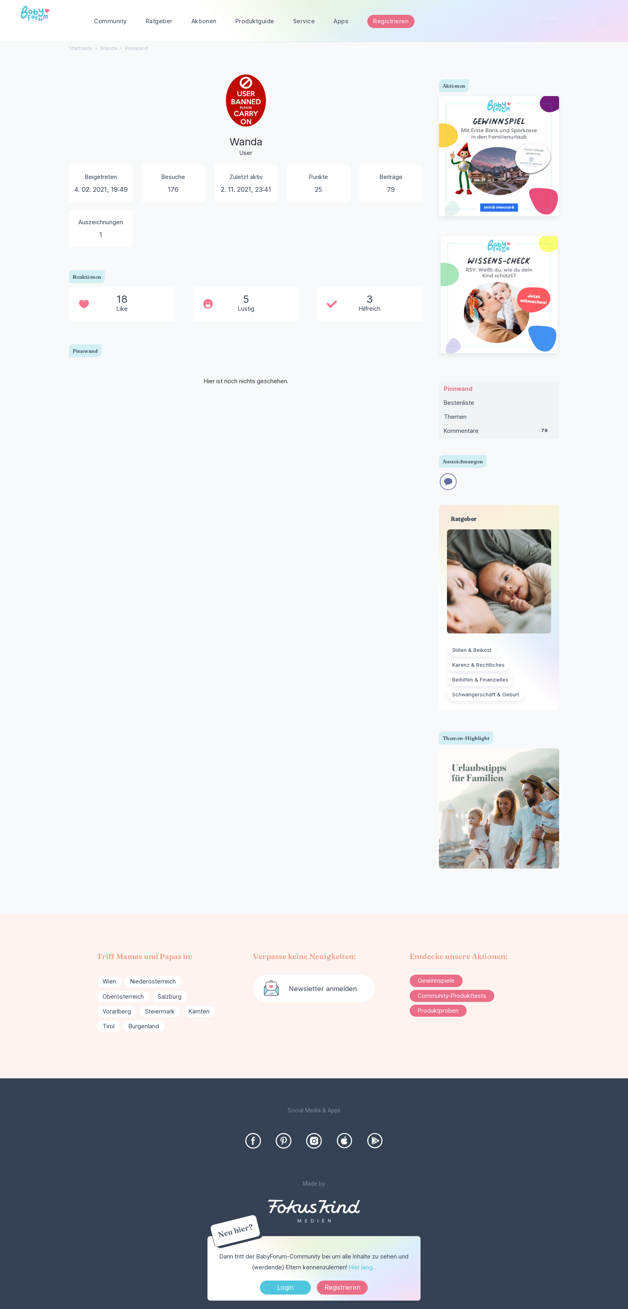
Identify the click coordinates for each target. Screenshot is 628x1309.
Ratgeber (159, 21)
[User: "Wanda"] (246, 122)
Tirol (109, 1026)
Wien (109, 981)
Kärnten (199, 1011)
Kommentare (499, 432)
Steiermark (160, 1011)
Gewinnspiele (436, 980)
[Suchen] (602, 21)
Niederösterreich (153, 981)
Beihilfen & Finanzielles (480, 680)
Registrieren (391, 21)
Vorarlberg (117, 1011)
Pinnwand (458, 388)
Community (110, 21)
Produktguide (254, 21)
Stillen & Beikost (471, 650)
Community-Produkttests (452, 995)
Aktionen (204, 21)
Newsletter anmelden (323, 989)
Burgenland (144, 1026)
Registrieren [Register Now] (342, 1287)
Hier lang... (362, 1267)
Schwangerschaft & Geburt (485, 695)
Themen (455, 416)
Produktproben (438, 1010)
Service (304, 21)
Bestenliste (459, 402)
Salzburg (169, 996)
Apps (341, 21)
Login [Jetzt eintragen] (285, 1287)
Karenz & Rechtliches (478, 665)
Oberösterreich (123, 996)
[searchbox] (571, 21)
